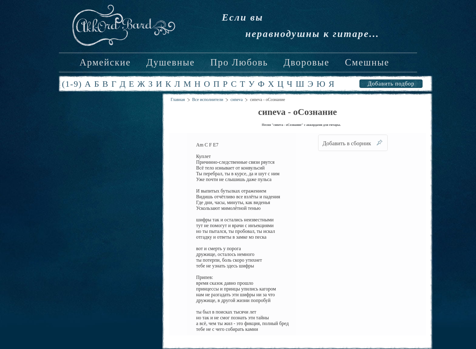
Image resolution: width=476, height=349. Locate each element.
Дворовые (306, 62)
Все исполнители (207, 99)
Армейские (105, 62)
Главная (178, 99)
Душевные (170, 62)
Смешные (367, 62)
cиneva (236, 99)
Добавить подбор (391, 83)
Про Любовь (239, 62)
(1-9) (72, 84)
